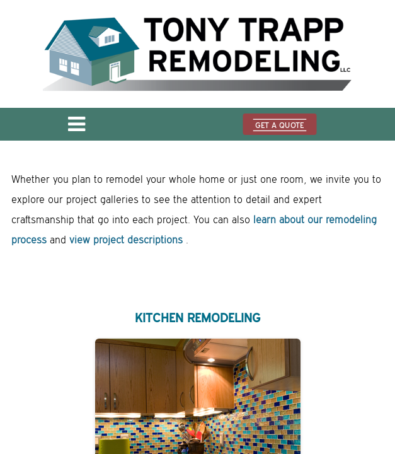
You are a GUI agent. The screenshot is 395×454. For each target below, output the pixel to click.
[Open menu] (76, 128)
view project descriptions (126, 240)
